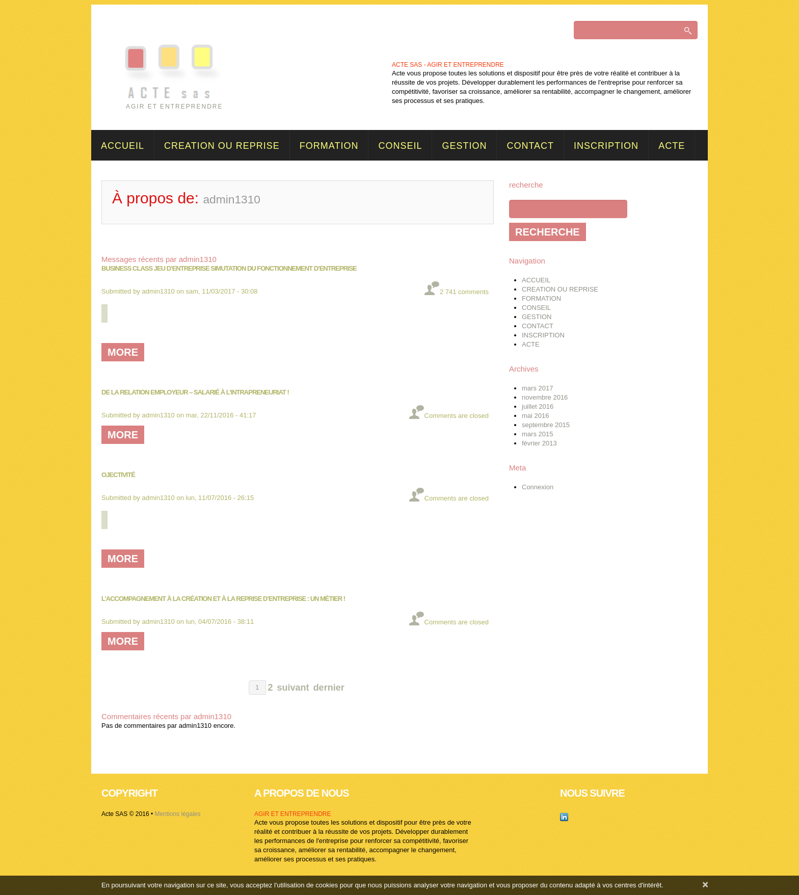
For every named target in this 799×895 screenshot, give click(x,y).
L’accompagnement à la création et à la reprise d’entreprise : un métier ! (223, 598)
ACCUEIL (122, 146)
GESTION (464, 146)
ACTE (671, 146)
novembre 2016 (545, 397)
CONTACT (530, 146)
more (123, 352)
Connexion (537, 487)
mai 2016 (535, 415)
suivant (293, 687)
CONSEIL (400, 146)
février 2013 (539, 443)
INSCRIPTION (606, 146)
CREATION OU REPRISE (222, 146)
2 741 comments (464, 292)
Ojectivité (118, 475)
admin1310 (158, 291)
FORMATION (329, 146)
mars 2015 (537, 434)
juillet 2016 (537, 406)
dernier (328, 687)
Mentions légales (177, 814)
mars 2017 (537, 388)
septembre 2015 (546, 425)
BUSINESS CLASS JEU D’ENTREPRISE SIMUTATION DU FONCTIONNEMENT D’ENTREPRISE (229, 268)
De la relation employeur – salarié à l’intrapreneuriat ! (195, 392)
